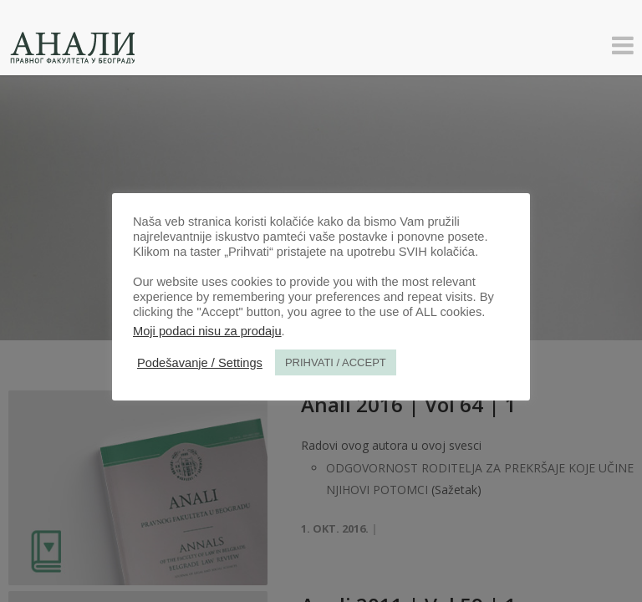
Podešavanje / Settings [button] (199, 363)
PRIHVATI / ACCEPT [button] (335, 362)
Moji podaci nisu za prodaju (207, 331)
